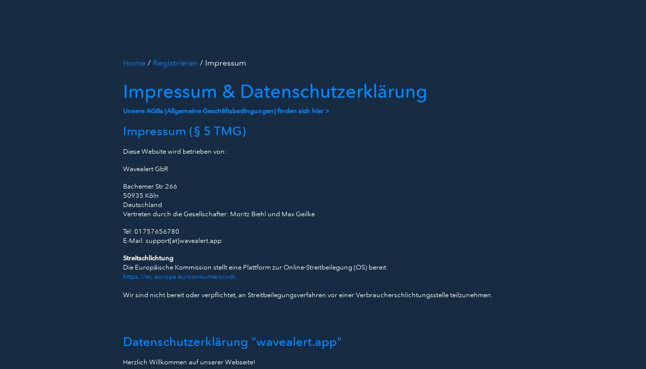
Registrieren (176, 63)
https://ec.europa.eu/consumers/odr (179, 276)
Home (135, 63)
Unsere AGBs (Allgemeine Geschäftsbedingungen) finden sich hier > (226, 111)
